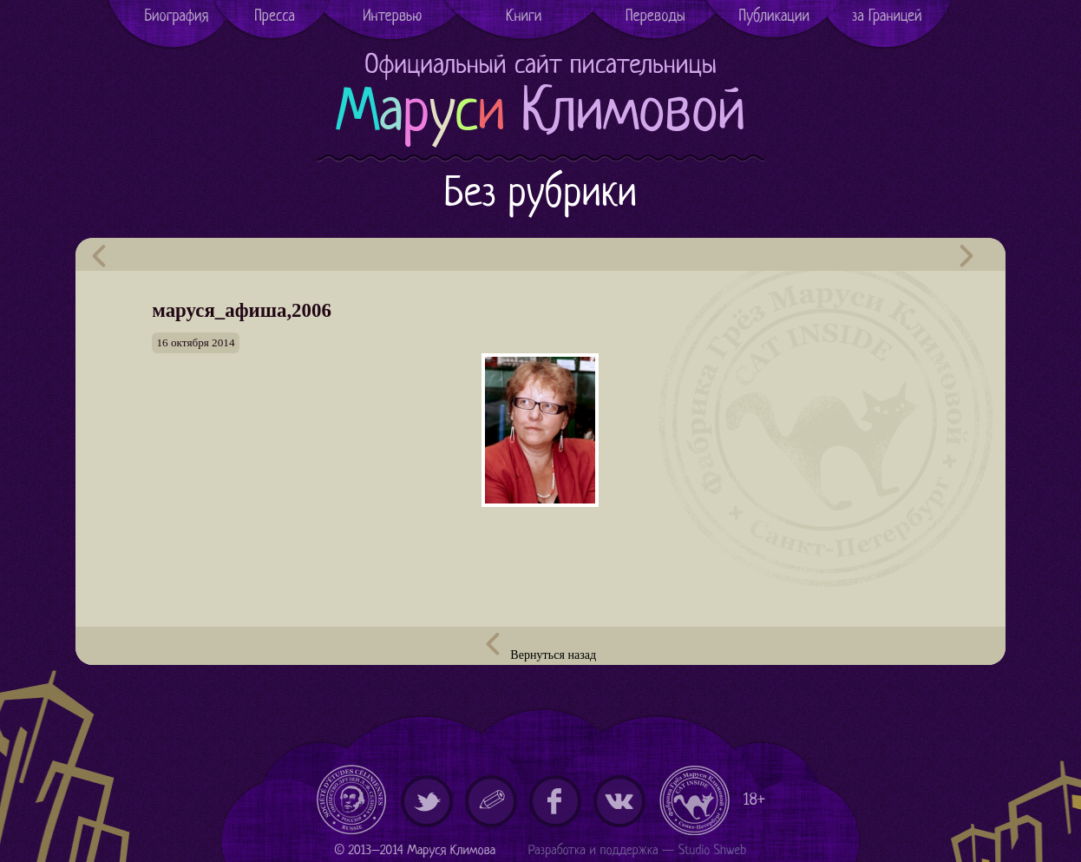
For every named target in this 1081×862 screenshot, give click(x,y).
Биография (176, 17)
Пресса (274, 17)
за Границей (887, 17)
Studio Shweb (712, 851)
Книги (523, 17)
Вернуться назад (540, 647)
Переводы (655, 17)
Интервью (392, 17)
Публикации (774, 17)
